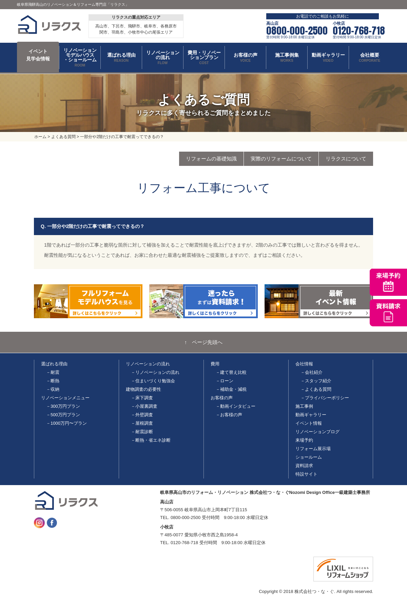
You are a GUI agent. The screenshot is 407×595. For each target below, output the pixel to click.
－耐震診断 (142, 431)
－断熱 (52, 380)
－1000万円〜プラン (66, 423)
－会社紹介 (312, 372)
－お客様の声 (229, 414)
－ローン (224, 380)
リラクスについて (346, 158)
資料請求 (304, 465)
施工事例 (304, 406)
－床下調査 (142, 397)
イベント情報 (308, 423)
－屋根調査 (142, 423)
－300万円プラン (63, 406)
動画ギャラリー (310, 414)
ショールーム (308, 457)
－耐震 (52, 372)
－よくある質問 (316, 389)
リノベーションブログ (317, 431)
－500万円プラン (63, 414)
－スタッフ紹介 (316, 380)
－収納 (52, 389)
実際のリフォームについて (281, 158)
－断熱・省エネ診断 (151, 440)
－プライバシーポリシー (325, 397)
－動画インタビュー (235, 406)
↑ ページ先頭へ (204, 342)
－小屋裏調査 (144, 406)
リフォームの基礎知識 (211, 158)
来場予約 (304, 440)
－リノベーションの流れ (155, 372)
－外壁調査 (142, 414)
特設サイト (306, 474)
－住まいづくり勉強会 (153, 380)
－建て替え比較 (231, 372)
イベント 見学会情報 (38, 55)
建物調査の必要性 (143, 389)
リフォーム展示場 (313, 448)
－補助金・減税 (231, 389)
